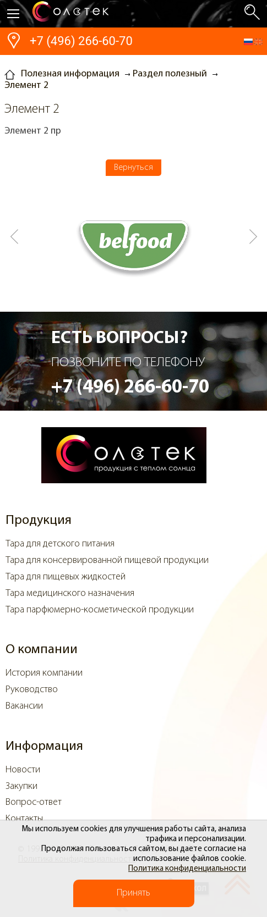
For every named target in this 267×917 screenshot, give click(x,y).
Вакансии (24, 706)
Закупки (21, 786)
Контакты (24, 819)
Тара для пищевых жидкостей (66, 577)
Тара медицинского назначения (70, 593)
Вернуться (133, 167)
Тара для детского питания (60, 544)
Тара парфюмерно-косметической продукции (100, 610)
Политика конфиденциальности (187, 869)
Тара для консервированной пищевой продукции (107, 560)
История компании (44, 673)
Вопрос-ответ (34, 802)
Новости (23, 770)
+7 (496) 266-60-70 (81, 41)
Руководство (32, 689)
